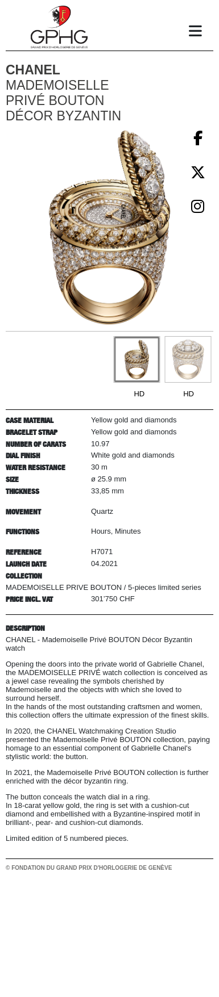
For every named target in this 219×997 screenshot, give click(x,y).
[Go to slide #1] (136, 359)
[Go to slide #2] (187, 359)
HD (139, 393)
